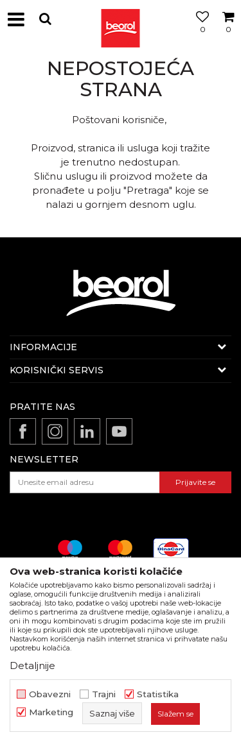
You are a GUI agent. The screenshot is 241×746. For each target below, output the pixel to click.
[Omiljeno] (199, 34)
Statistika (158, 694)
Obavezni (50, 694)
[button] (45, 19)
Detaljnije (32, 665)
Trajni (104, 694)
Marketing (51, 712)
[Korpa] (228, 34)
